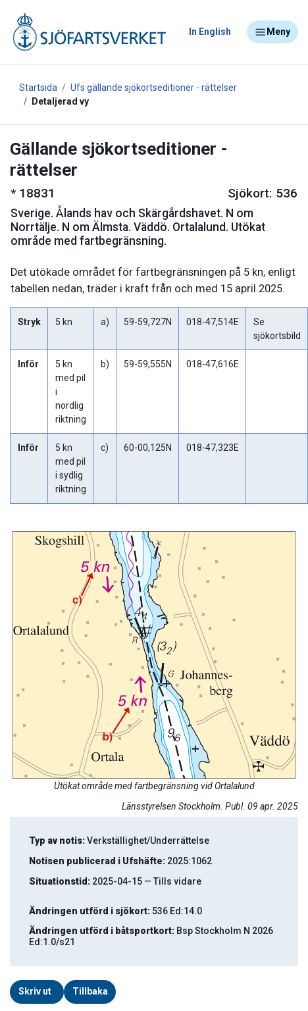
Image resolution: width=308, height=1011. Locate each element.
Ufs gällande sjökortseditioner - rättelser (153, 87)
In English (210, 31)
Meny (272, 32)
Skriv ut (34, 991)
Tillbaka (90, 991)
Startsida (38, 87)
